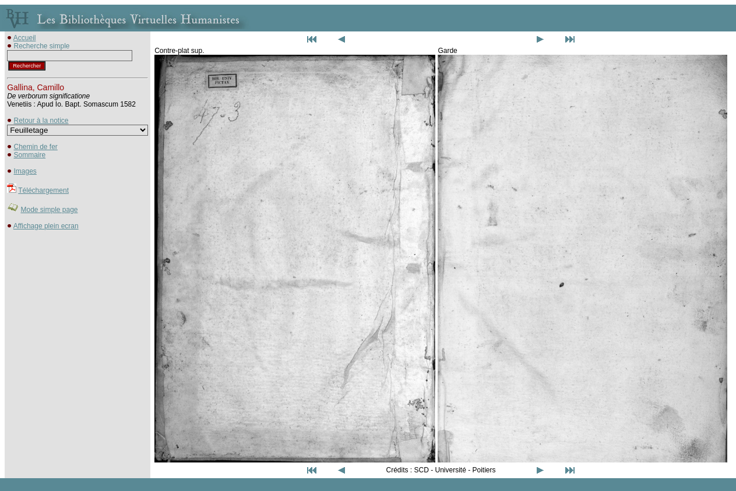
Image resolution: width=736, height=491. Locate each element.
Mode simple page (49, 210)
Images (24, 171)
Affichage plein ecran (46, 226)
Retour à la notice (40, 120)
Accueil (24, 38)
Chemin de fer (35, 147)
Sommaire (29, 155)
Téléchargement (43, 190)
